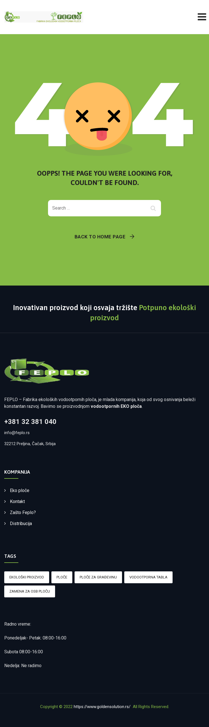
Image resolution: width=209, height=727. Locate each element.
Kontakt (17, 501)
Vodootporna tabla (148, 577)
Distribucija (21, 523)
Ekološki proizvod (26, 577)
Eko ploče (19, 490)
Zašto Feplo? (23, 512)
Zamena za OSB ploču (29, 591)
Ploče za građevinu (98, 577)
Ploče (61, 577)
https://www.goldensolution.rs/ (102, 706)
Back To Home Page (100, 237)
